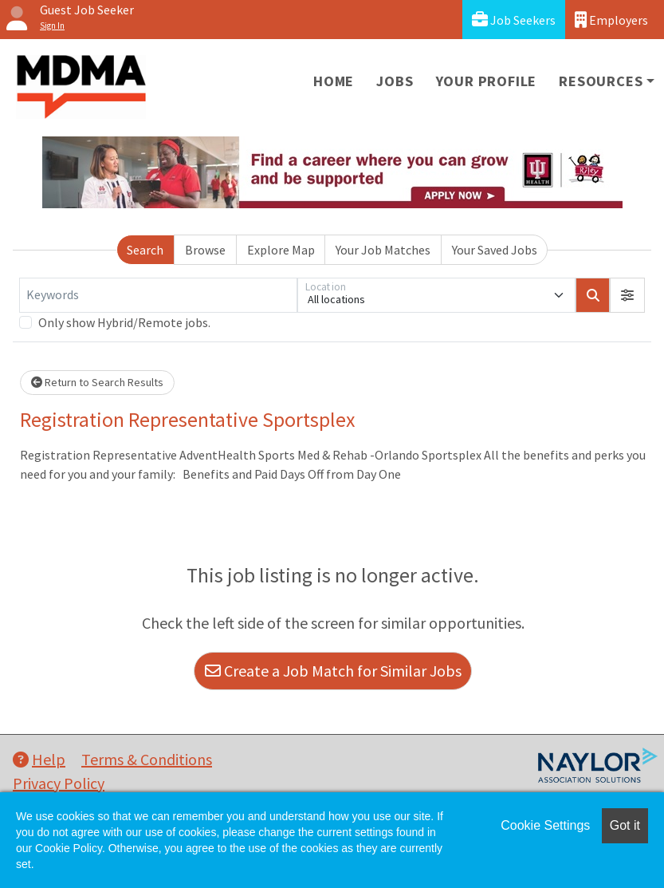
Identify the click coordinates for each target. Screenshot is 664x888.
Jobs (394, 81)
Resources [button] (600, 81)
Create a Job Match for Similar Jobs (333, 671)
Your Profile (486, 81)
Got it (625, 825)
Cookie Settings (545, 825)
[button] (627, 295)
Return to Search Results (97, 382)
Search (145, 250)
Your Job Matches (383, 250)
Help (39, 759)
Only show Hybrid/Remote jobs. (124, 322)
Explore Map (281, 250)
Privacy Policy (58, 783)
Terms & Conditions (146, 759)
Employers (611, 20)
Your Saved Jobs (494, 250)
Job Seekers (514, 20)
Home (333, 81)
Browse (205, 250)
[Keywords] (158, 295)
